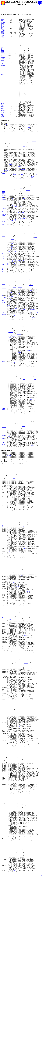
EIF (1, 55)
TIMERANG (3, 33)
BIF (1, 54)
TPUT (24, 170)
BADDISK (2, 136)
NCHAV (2, 51)
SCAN (23, 250)
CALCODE (2, 31)
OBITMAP (9, 541)
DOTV (2, 133)
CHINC (2, 52)
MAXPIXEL (3, 128)
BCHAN (2, 49)
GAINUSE (2, 39)
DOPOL (2, 40)
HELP (33, 268)
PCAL (16, 267)
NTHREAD (2, 134)
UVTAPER (2, 66)
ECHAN (2, 50)
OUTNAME (2, 56)
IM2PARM (2, 85)
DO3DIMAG (3, 60)
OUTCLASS (31, 337)
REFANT (2, 120)
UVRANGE (15, 499)
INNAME (2, 24)
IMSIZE (11, 354)
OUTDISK (2, 58)
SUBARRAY (3, 35)
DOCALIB (2, 36)
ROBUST (2, 68)
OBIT (7, 144)
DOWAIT (2, 19)
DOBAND (2, 43)
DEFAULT (11, 350)
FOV (1, 62)
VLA (24, 495)
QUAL (2, 30)
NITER (2, 71)
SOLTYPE (2, 121)
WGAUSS (2, 126)
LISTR (8, 251)
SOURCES (2, 29)
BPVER (2, 46)
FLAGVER (2, 41)
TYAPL (16, 260)
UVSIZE (26, 790)
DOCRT (2, 20)
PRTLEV (2, 131)
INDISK (2, 28)
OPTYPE (19, 250)
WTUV (2, 122)
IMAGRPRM (3, 74)
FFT (19, 866)
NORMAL (21, 257)
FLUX (2, 72)
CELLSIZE (3, 65)
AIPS (22, 205)
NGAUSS (2, 123)
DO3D (19, 158)
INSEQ (2, 27)
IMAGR (8, 297)
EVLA (15, 259)
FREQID (2, 34)
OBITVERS (3, 23)
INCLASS (2, 25)
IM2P (24, 445)
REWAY (12, 260)
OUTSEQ (2, 57)
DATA (18, 259)
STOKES (2, 47)
